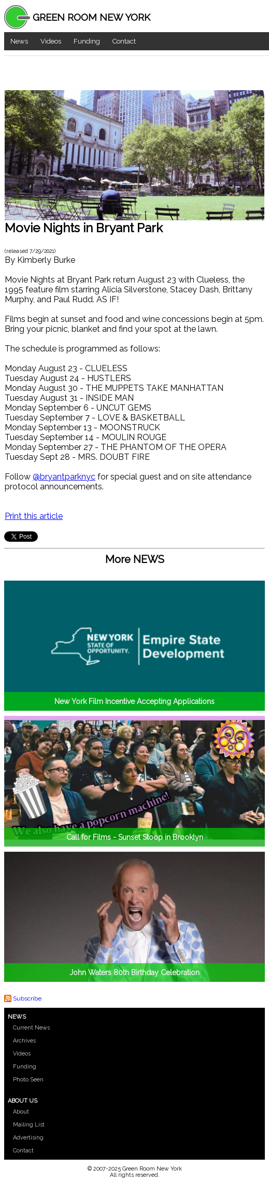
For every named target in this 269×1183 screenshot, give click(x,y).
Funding (87, 41)
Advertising (28, 1137)
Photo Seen (28, 1079)
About (21, 1111)
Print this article (34, 516)
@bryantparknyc (64, 477)
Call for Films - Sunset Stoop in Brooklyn (134, 837)
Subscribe (27, 998)
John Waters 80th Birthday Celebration (134, 972)
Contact (124, 41)
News (19, 41)
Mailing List (29, 1124)
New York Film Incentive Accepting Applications (134, 701)
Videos (50, 41)
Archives (24, 1040)
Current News (31, 1027)
